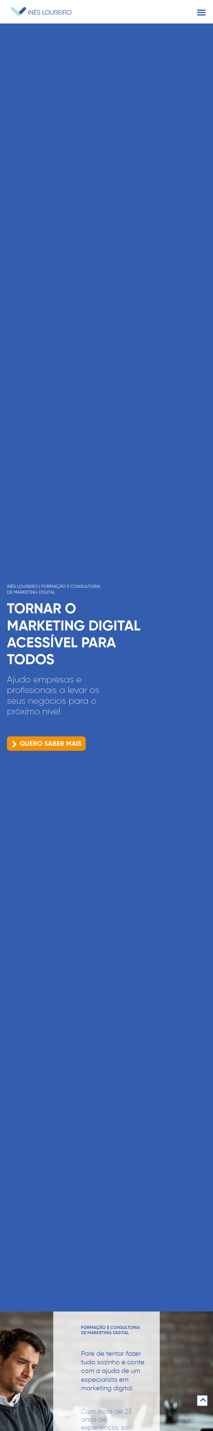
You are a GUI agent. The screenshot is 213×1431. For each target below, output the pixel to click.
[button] (201, 13)
